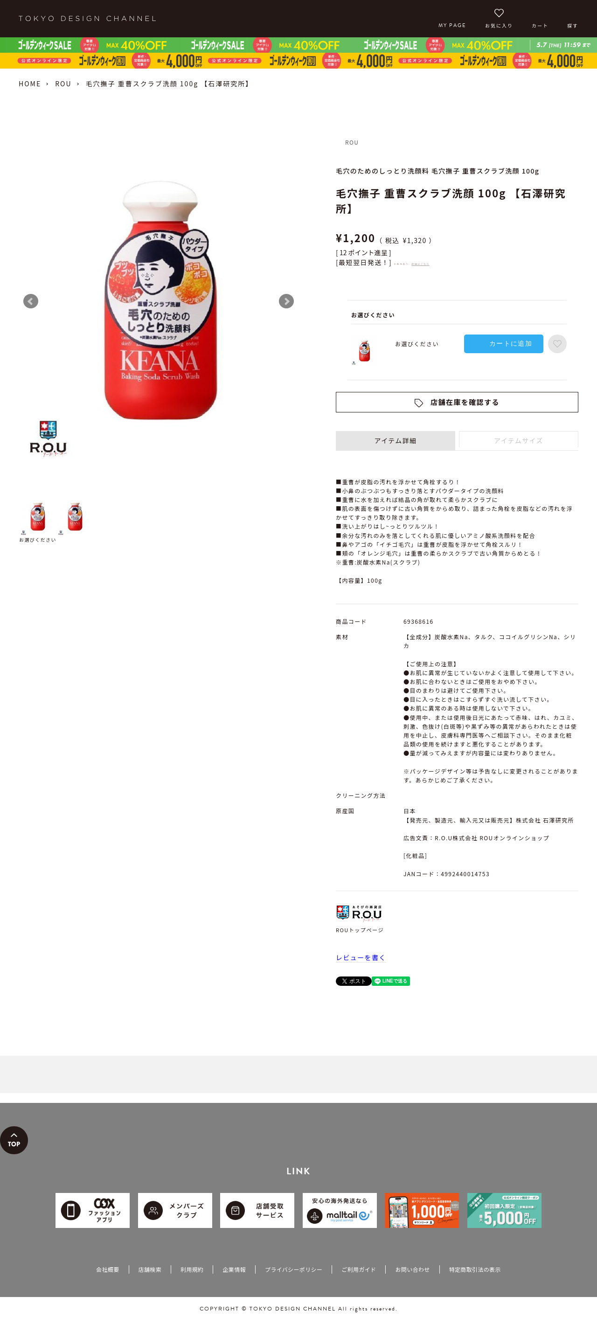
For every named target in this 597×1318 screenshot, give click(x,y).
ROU (63, 83)
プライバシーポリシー (293, 1269)
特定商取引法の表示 (475, 1269)
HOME (30, 83)
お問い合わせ (412, 1269)
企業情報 (233, 1269)
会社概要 (107, 1269)
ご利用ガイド (358, 1269)
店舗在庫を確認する (465, 402)
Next (286, 301)
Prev (30, 301)
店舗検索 (150, 1269)
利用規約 (191, 1269)
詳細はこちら (420, 263)
